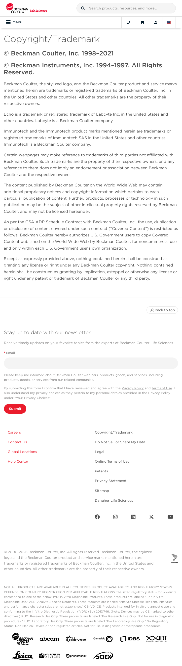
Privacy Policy (133, 388)
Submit (15, 409)
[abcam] (49, 640)
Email (9, 353)
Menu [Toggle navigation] (14, 22)
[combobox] (126, 8)
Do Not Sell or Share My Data (120, 442)
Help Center (18, 461)
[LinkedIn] (133, 518)
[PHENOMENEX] (76, 656)
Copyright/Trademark (114, 432)
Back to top (162, 310)
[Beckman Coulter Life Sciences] (26, 8)
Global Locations (22, 452)
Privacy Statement (111, 481)
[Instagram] (115, 518)
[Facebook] (97, 518)
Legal (99, 452)
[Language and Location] (169, 22)
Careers (14, 432)
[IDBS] (130, 640)
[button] (82, 8)
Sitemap (102, 491)
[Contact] (128, 22)
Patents (101, 471)
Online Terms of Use (112, 461)
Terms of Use (162, 388)
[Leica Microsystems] (23, 657)
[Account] (155, 22)
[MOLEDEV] (49, 657)
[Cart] (142, 22)
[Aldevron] (76, 640)
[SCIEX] (103, 656)
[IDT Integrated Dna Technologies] (157, 640)
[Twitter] (151, 518)
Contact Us (17, 442)
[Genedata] (103, 640)
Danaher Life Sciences (114, 500)
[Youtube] (170, 518)
